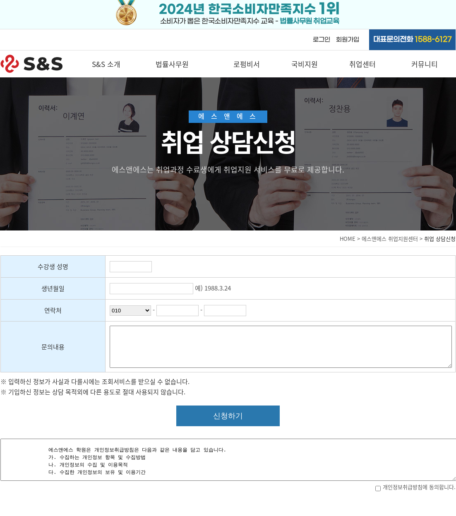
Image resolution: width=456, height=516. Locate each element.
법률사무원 (172, 64)
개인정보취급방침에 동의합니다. (415, 487)
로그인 (321, 39)
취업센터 (362, 64)
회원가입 (347, 39)
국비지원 (304, 64)
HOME (347, 238)
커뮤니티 (424, 64)
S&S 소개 (106, 64)
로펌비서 (246, 64)
